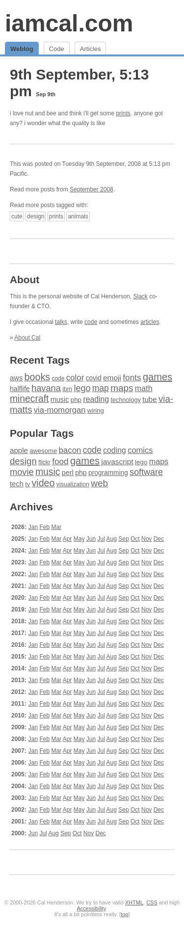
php (76, 399)
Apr (67, 538)
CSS (152, 902)
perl (68, 473)
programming (108, 473)
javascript (117, 461)
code (90, 321)
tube (149, 399)
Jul (101, 538)
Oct (135, 538)
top (124, 914)
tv (27, 484)
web (99, 483)
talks (61, 321)
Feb (44, 527)
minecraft (29, 399)
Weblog (21, 49)
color (75, 377)
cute (17, 216)
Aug (111, 538)
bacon (69, 450)
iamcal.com (69, 23)
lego (82, 388)
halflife (20, 389)
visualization (72, 484)
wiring (95, 410)
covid (94, 378)
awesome (43, 450)
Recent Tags (40, 360)
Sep (123, 538)
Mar (56, 527)
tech (17, 484)
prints (123, 113)
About (24, 279)
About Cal (27, 337)
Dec (159, 538)
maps (121, 388)
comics (140, 450)
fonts (132, 377)
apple (19, 450)
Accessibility (91, 908)
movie (22, 472)
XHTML (134, 902)
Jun (91, 538)
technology (125, 400)
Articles (90, 49)
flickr (44, 462)
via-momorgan (60, 410)
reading (96, 399)
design (35, 216)
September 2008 (91, 189)
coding (114, 450)
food (60, 461)
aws (16, 378)
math (144, 388)
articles (149, 321)
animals (78, 216)
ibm (67, 389)
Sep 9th (45, 94)
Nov (146, 538)
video (42, 482)
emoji (112, 377)
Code (56, 49)
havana (46, 388)
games (157, 376)
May (79, 538)
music (60, 399)
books (37, 376)
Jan (33, 527)
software (146, 472)
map (100, 388)
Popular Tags (42, 433)
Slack (140, 296)
